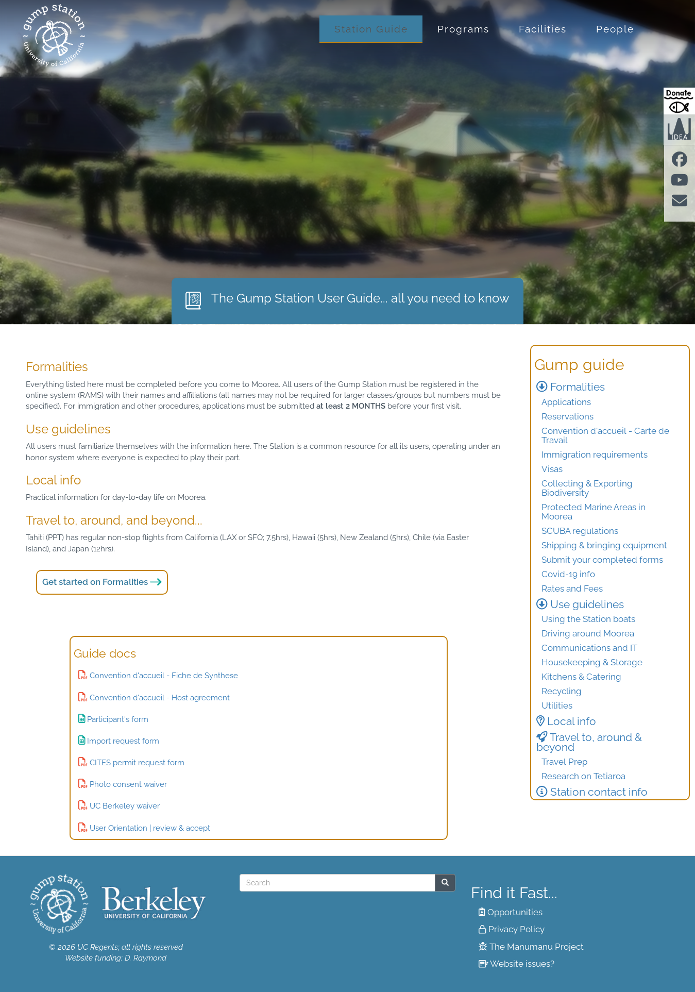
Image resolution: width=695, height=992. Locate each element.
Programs (463, 29)
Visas (552, 469)
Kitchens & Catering (581, 676)
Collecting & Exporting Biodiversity (587, 488)
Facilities (543, 29)
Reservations (567, 416)
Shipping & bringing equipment (604, 545)
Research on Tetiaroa (583, 776)
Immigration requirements (594, 454)
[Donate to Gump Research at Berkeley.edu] (679, 101)
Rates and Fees (572, 588)
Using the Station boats (588, 619)
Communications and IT (589, 648)
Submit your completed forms (602, 559)
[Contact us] (679, 204)
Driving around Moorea (587, 633)
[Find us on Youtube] (679, 183)
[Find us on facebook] (679, 162)
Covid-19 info (568, 574)
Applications (566, 402)
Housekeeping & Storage (591, 662)
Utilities (556, 705)
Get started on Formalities (95, 582)
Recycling (561, 691)
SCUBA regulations (579, 531)
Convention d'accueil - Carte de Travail (605, 435)
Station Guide (371, 29)
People (615, 29)
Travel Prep (564, 761)
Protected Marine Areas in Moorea (593, 512)
